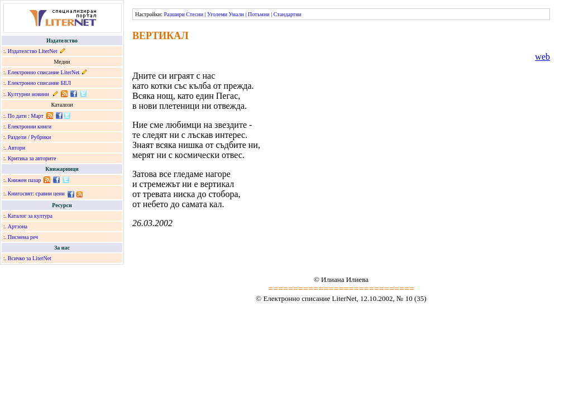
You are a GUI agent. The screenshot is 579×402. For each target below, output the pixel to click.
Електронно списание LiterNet (44, 72)
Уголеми (217, 14)
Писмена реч (23, 237)
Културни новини (28, 94)
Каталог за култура (30, 216)
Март (37, 116)
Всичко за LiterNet (29, 258)
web (542, 56)
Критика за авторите (32, 158)
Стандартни (288, 14)
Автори (16, 148)
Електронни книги (29, 126)
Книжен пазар (24, 180)
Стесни (194, 14)
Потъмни (259, 14)
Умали (236, 14)
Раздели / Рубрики (29, 137)
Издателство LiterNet (33, 51)
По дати (17, 116)
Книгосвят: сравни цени (36, 193)
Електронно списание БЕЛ (39, 83)
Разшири (174, 14)
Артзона (17, 226)
